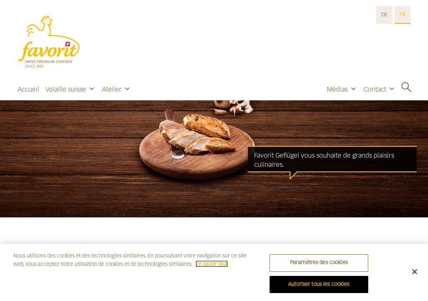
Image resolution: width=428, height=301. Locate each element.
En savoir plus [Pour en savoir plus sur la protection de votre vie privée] (212, 266)
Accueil (28, 89)
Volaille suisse (66, 89)
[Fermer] (414, 274)
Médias (337, 89)
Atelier (112, 89)
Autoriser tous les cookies (318, 286)
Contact (375, 89)
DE (384, 14)
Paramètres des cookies (319, 265)
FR (402, 14)
